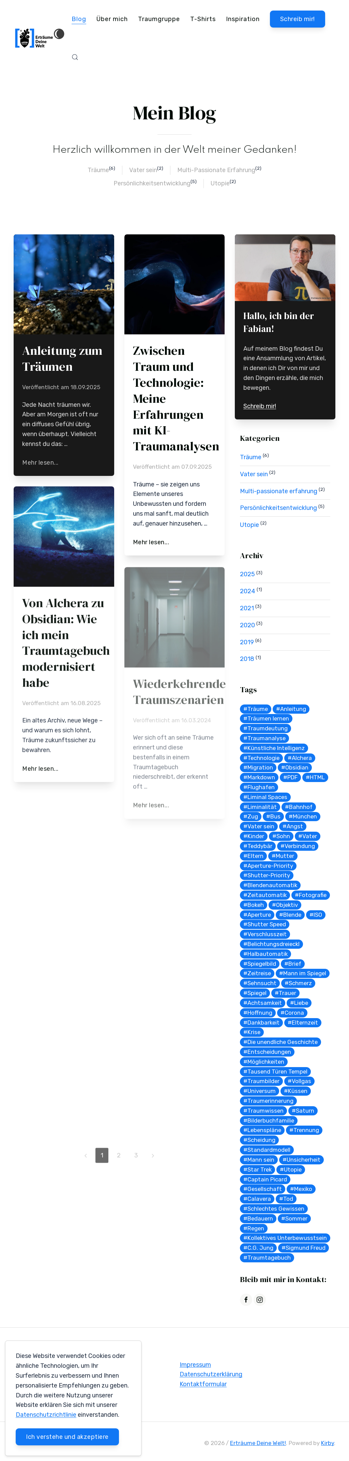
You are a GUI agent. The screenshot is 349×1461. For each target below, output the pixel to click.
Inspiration (243, 19)
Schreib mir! (297, 19)
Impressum (195, 1366)
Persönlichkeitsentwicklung (152, 183)
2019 (247, 642)
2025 (247, 574)
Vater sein (143, 170)
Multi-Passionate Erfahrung (216, 170)
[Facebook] (246, 1300)
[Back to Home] (40, 38)
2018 (247, 659)
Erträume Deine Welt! (258, 1444)
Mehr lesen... (40, 462)
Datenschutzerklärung (211, 1376)
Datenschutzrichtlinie (46, 1414)
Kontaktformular (203, 1386)
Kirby (327, 1444)
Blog (79, 19)
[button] (75, 57)
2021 (247, 608)
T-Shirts (203, 19)
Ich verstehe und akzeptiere (67, 1437)
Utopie (220, 183)
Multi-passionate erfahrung (278, 491)
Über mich (112, 19)
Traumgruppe (159, 19)
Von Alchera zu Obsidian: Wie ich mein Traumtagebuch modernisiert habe (66, 645)
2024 (247, 591)
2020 (247, 625)
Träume (98, 170)
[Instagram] (260, 1300)
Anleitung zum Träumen (62, 358)
